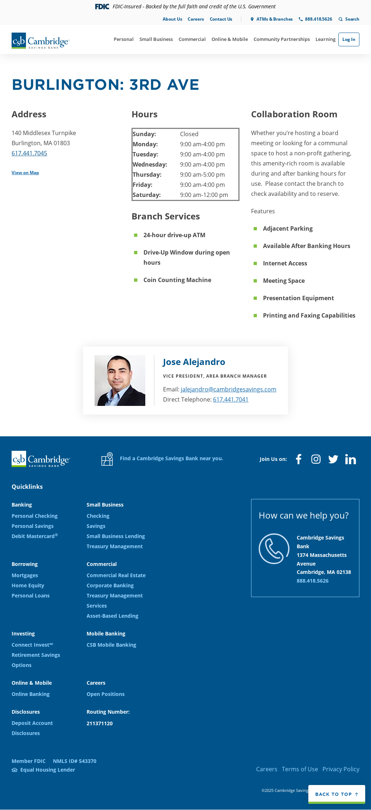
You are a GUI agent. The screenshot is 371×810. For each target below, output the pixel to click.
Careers (196, 19)
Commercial (192, 39)
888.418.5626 (318, 19)
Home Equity (28, 585)
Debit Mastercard (35, 536)
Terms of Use (300, 769)
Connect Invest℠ (32, 644)
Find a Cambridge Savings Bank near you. (162, 459)
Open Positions (106, 694)
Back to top (333, 794)
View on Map (25, 172)
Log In (348, 39)
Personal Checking (35, 515)
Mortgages (25, 575)
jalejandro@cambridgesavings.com (228, 389)
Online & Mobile (230, 39)
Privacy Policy (340, 769)
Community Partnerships (282, 39)
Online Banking (31, 694)
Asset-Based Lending (112, 615)
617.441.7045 (29, 153)
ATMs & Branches (275, 19)
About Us (172, 19)
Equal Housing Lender (47, 769)
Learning (325, 39)
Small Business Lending (116, 536)
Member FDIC (29, 760)
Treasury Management (115, 546)
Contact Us (221, 19)
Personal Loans (31, 595)
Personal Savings (33, 525)
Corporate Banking (110, 585)
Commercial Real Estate (116, 575)
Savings (96, 525)
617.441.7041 (231, 399)
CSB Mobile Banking (111, 644)
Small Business (156, 39)
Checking (98, 515)
